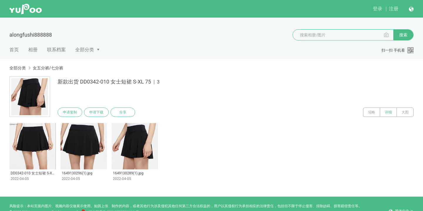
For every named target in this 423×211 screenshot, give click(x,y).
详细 (388, 112)
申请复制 (70, 112)
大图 (405, 112)
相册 (33, 49)
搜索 (403, 35)
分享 (122, 112)
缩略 (371, 112)
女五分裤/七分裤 (48, 68)
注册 (393, 8)
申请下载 (96, 112)
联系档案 (56, 49)
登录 (377, 8)
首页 (14, 49)
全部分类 (84, 49)
